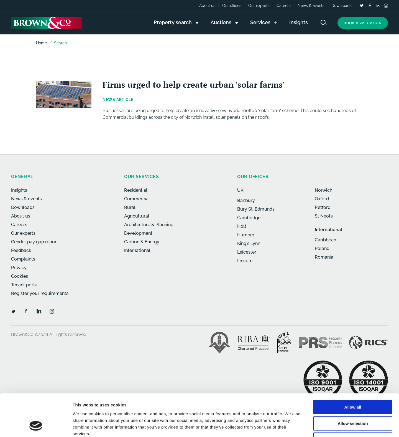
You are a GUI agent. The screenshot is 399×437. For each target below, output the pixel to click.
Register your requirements (39, 293)
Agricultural (136, 216)
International (137, 250)
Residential (135, 190)
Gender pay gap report (34, 241)
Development (138, 233)
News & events (311, 5)
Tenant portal (25, 284)
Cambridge (248, 217)
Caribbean (325, 240)
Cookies (19, 276)
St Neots (324, 216)
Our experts (259, 5)
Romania (324, 257)
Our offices (231, 5)
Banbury (246, 200)
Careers (284, 5)
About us (207, 5)
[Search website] (324, 22)
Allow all (352, 369)
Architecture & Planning (148, 224)
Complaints (23, 259)
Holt (241, 226)
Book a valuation (363, 23)
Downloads (341, 5)
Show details (291, 426)
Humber (245, 235)
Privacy (19, 267)
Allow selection (352, 385)
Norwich (323, 190)
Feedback (21, 250)
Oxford (322, 198)
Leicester (246, 252)
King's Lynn (248, 243)
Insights (19, 190)
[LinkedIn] (378, 6)
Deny (353, 401)
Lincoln (244, 260)
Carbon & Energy (141, 241)
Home (41, 43)
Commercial (137, 198)
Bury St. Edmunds (256, 209)
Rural (129, 207)
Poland (322, 248)
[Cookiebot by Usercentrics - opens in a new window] (36, 426)
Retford (323, 207)
